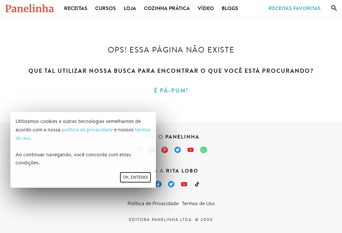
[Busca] (334, 8)
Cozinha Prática (167, 8)
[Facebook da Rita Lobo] (158, 184)
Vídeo (206, 8)
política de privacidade (87, 129)
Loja (130, 8)
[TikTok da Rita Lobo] (197, 184)
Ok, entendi (135, 177)
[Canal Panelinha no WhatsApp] (203, 149)
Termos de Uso (198, 203)
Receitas (75, 8)
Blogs (230, 8)
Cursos (105, 8)
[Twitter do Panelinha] (177, 149)
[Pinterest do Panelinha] (164, 149)
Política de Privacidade (153, 203)
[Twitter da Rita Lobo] (171, 184)
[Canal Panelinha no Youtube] (190, 149)
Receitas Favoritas (295, 8)
